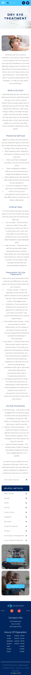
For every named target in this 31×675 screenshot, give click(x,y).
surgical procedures (11, 526)
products (7, 531)
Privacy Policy (20, 668)
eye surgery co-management (14, 535)
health (6, 503)
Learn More (15, 560)
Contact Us (15, 586)
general (6, 498)
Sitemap (27, 668)
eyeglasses (7, 517)
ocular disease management (13, 540)
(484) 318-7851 (17, 626)
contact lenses (9, 512)
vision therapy (9, 493)
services (7, 507)
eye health (7, 521)
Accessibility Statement (8, 668)
